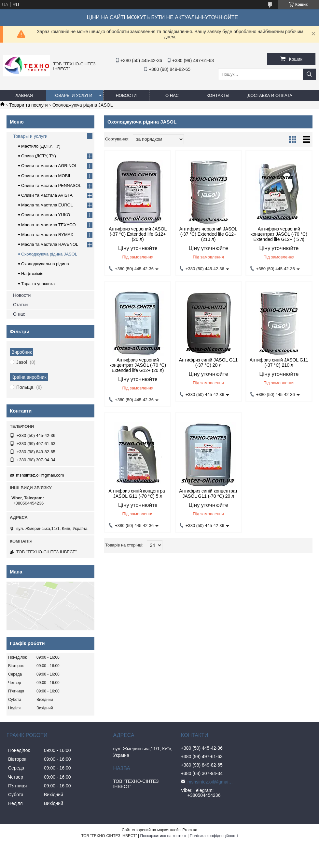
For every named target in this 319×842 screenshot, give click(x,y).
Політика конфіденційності (214, 836)
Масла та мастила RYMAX (47, 234)
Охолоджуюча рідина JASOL (49, 254)
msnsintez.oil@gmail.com (40, 475)
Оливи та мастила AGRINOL (49, 165)
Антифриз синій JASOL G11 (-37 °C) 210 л (279, 362)
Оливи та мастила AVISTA (47, 195)
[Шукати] (309, 74)
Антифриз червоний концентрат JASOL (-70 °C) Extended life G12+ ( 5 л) (279, 234)
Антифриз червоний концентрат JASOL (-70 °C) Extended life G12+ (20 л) (137, 365)
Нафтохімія (32, 273)
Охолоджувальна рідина (45, 263)
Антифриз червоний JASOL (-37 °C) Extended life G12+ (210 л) (208, 234)
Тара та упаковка (38, 283)
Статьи (20, 304)
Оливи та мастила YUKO (45, 214)
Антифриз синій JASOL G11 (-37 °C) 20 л (208, 362)
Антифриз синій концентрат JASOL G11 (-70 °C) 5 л (138, 493)
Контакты (217, 95)
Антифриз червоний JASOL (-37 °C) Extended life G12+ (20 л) (138, 234)
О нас (172, 95)
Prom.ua (190, 830)
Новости (126, 95)
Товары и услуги (72, 95)
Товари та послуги (28, 105)
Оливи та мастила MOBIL (46, 175)
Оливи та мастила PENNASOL (51, 185)
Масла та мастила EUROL (47, 205)
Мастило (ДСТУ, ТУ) (41, 146)
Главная (23, 95)
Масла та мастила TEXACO (48, 224)
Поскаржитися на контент (163, 836)
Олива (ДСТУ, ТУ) (38, 155)
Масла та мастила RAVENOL (49, 244)
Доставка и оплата (270, 95)
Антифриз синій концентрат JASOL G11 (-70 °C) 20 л (208, 493)
